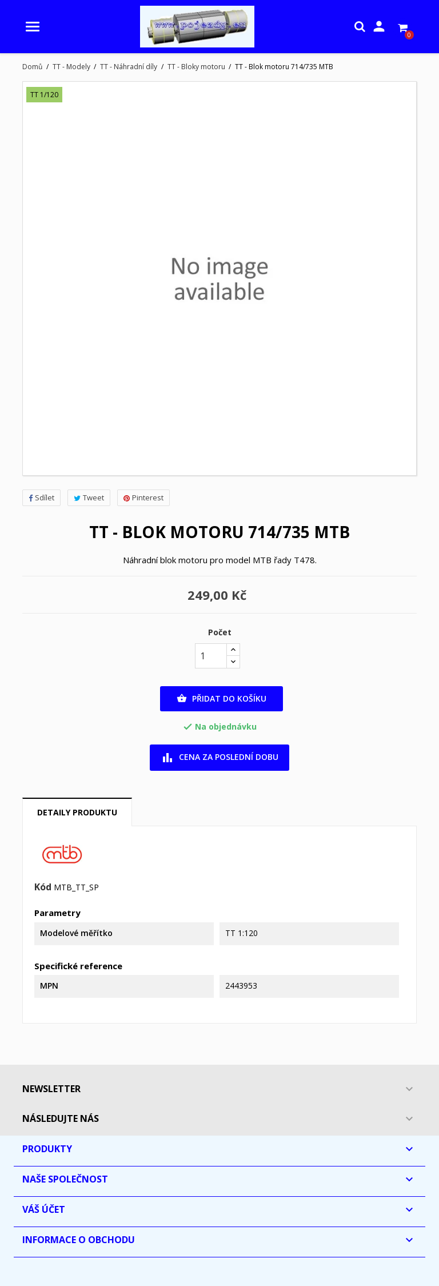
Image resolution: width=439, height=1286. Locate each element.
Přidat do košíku (221, 698)
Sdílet (41, 497)
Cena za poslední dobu (220, 758)
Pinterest (143, 497)
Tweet (89, 497)
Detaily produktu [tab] (77, 812)
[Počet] (211, 655)
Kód (42, 887)
